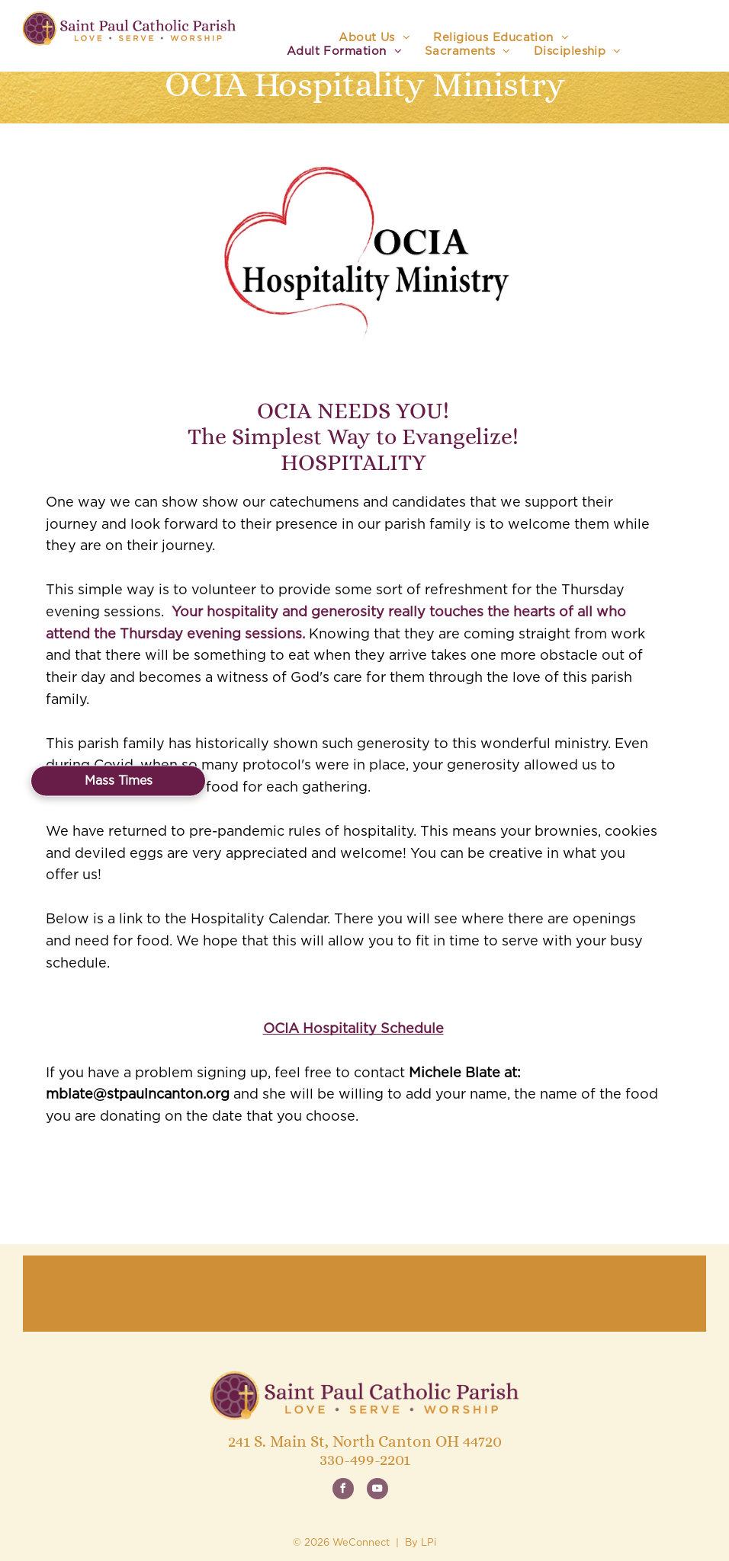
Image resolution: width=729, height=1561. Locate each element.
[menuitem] (374, 38)
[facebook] (343, 1490)
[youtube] (377, 1490)
